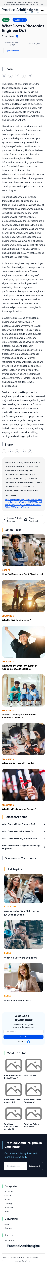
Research (9, 1207)
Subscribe (23, 1037)
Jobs (7, 1211)
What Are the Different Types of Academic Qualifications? (19, 667)
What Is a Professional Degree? (19, 809)
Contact (8, 1228)
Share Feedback (31, 519)
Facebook (9, 1240)
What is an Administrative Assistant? (11, 1126)
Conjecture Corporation (28, 1257)
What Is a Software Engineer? (20, 957)
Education (8, 616)
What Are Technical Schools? (18, 763)
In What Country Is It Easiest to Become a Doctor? (19, 716)
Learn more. (39, 4)
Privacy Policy (7, 1261)
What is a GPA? (30, 1075)
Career (6, 570)
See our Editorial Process (12, 519)
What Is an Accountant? (17, 1000)
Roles (7, 953)
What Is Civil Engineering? (16, 619)
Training (8, 1203)
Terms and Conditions (22, 1261)
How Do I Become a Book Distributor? (22, 574)
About (7, 1224)
